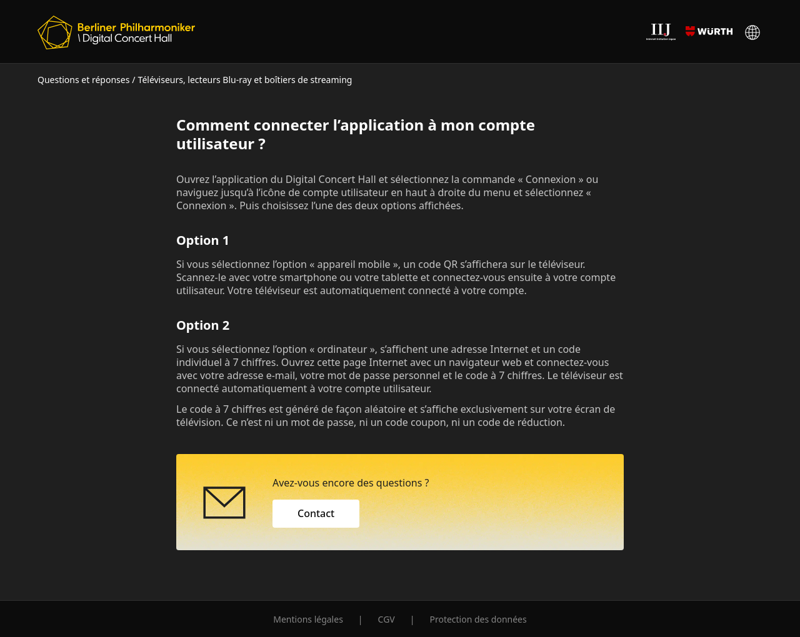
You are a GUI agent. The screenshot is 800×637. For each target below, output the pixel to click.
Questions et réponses (83, 80)
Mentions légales (308, 619)
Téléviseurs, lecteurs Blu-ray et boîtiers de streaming (245, 80)
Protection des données (477, 619)
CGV (386, 619)
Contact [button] (316, 513)
